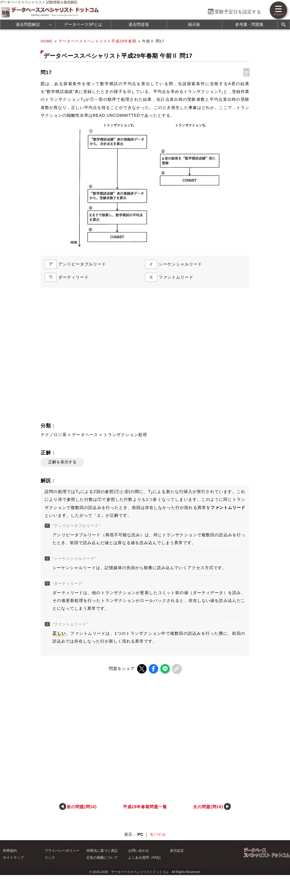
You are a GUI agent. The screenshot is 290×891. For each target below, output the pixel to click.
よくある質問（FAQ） (145, 858)
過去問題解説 (28, 24)
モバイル (158, 834)
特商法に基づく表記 (102, 851)
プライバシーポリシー (62, 851)
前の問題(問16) (82, 806)
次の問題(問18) (208, 806)
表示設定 (177, 851)
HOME (47, 41)
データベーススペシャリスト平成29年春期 (97, 41)
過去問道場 (138, 24)
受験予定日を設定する (238, 11)
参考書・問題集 (249, 24)
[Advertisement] (107, 356)
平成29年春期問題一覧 (145, 806)
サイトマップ (13, 858)
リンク (50, 858)
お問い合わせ (138, 851)
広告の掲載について (102, 858)
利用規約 (10, 851)
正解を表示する (62, 462)
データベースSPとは (83, 24)
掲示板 (194, 24)
